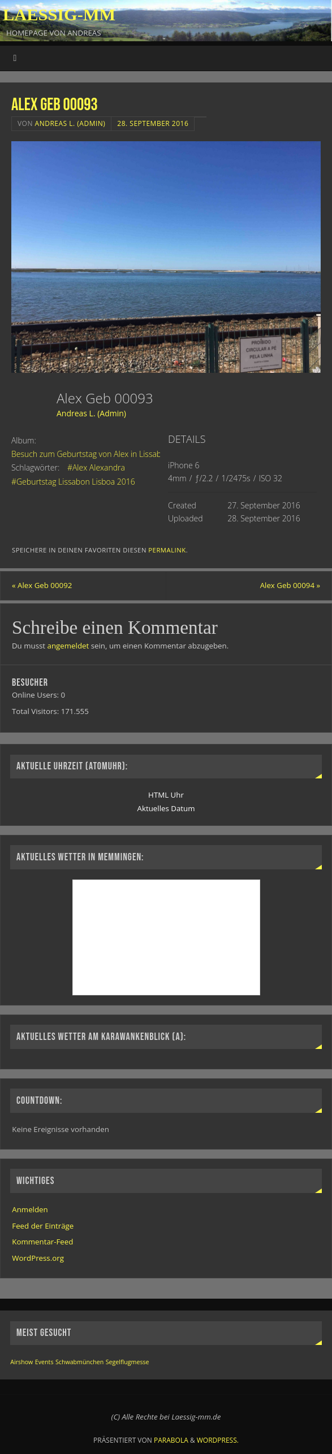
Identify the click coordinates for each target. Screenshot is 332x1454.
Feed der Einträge (43, 1226)
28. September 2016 (152, 123)
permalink (167, 550)
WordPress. (218, 1440)
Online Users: (36, 695)
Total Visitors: (36, 711)
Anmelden (30, 1209)
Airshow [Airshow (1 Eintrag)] (21, 1362)
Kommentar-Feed (42, 1242)
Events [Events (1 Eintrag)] (44, 1362)
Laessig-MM (59, 15)
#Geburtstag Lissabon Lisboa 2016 (73, 481)
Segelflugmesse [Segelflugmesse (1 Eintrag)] (127, 1362)
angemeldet (68, 646)
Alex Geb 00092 (42, 585)
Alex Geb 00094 (290, 585)
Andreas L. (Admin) (70, 123)
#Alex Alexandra (96, 467)
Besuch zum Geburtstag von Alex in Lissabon (91, 454)
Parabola (171, 1440)
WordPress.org (38, 1258)
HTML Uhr (166, 795)
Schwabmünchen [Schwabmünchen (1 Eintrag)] (79, 1362)
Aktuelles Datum (166, 808)
